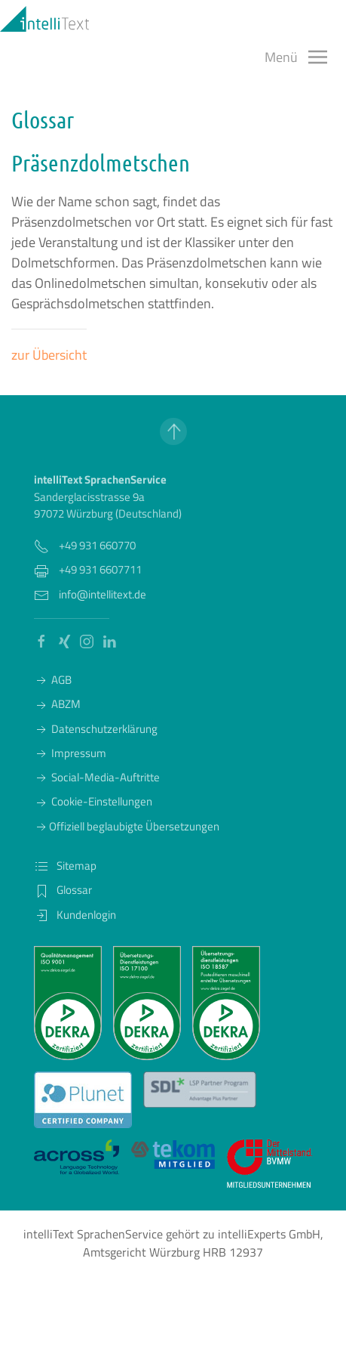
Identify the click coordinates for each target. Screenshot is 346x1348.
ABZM (57, 704)
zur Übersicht (49, 355)
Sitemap (65, 865)
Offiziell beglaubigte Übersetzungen (126, 826)
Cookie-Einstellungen (93, 801)
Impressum (70, 753)
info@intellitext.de (102, 594)
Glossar (63, 889)
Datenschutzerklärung (96, 728)
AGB (53, 679)
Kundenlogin (75, 914)
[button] (296, 57)
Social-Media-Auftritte (97, 777)
